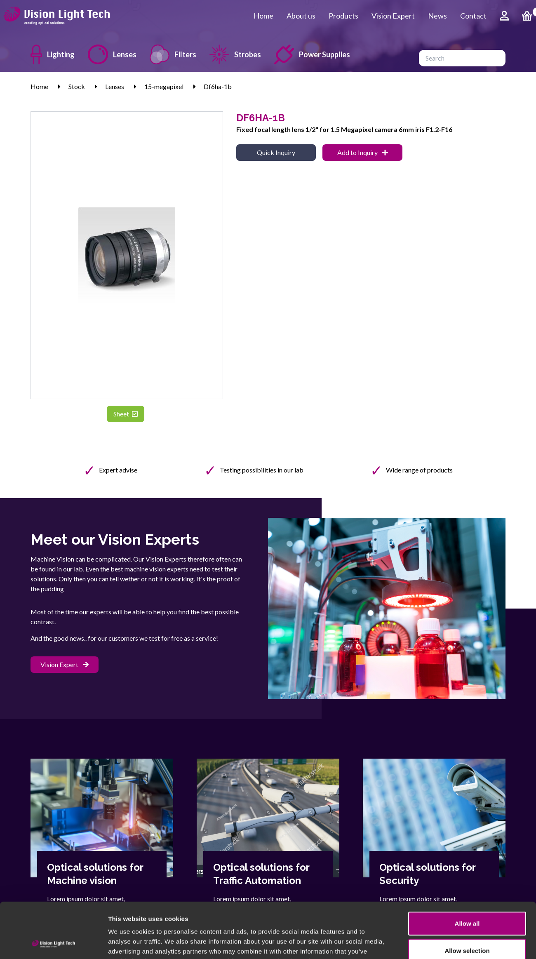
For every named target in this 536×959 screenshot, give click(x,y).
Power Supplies (312, 54)
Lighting (53, 54)
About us (301, 15)
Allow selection (466, 898)
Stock (76, 86)
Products (343, 15)
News (437, 15)
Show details (433, 942)
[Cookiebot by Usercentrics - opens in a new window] (53, 943)
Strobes (235, 54)
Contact (473, 15)
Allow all (467, 871)
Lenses (112, 54)
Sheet (125, 414)
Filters (173, 54)
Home (263, 15)
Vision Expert (393, 15)
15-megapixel (163, 86)
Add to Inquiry (362, 152)
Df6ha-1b (218, 86)
